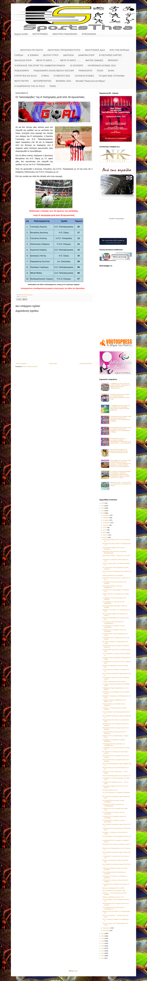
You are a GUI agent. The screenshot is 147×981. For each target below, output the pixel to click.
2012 (103, 955)
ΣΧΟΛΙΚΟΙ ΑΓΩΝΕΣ (84, 76)
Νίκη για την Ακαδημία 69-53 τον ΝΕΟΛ (113, 888)
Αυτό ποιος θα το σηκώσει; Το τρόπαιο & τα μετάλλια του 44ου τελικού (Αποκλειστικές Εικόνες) (119, 451)
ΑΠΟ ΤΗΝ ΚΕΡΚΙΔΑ (119, 50)
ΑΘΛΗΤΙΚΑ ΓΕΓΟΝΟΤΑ (31, 50)
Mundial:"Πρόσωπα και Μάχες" (91, 81)
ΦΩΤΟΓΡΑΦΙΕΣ (40, 34)
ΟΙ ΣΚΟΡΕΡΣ (76, 65)
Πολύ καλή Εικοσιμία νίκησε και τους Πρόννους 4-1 (116, 775)
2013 (103, 953)
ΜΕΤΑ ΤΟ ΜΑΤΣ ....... (70, 60)
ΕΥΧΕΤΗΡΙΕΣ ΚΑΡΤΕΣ (110, 55)
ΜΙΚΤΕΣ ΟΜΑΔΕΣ (94, 60)
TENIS (52, 86)
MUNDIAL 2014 (63, 81)
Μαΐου (105, 532)
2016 (103, 946)
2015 (103, 948)
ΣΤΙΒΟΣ (45, 76)
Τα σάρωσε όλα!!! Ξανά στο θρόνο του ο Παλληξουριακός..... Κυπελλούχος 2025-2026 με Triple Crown (119, 397)
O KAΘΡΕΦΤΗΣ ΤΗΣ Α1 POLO (29, 86)
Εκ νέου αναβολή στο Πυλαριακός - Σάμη (113, 890)
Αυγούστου (106, 525)
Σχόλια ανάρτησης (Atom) (30, 366)
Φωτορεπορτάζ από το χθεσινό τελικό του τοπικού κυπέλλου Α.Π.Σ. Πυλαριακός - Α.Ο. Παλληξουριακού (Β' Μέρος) (120, 419)
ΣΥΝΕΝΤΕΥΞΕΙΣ (62, 76)
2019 (103, 938)
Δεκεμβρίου (106, 515)
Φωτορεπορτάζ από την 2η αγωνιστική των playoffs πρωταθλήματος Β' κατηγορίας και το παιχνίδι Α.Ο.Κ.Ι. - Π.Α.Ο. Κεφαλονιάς (120, 441)
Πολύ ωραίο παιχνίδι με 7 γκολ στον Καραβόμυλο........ (112, 586)
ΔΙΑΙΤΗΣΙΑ (68, 55)
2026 (103, 503)
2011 (103, 958)
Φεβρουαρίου (107, 928)
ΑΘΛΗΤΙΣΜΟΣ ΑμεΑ (95, 50)
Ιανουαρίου (106, 930)
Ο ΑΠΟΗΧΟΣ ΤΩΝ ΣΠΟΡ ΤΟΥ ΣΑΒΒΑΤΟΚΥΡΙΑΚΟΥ (39, 65)
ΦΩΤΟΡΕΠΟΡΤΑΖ (42, 81)
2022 (103, 513)
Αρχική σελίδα (21, 34)
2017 (103, 943)
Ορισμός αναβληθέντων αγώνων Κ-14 (113, 897)
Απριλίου (105, 535)
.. (15, 50)
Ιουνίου (105, 530)
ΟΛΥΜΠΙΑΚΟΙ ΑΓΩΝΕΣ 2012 (102, 65)
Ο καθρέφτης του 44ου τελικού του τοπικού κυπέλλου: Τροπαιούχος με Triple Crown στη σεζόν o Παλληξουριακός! (120, 386)
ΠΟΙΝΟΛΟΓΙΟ (85, 70)
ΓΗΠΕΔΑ (18, 55)
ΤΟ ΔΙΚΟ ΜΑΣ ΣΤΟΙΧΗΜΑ (111, 76)
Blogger (75, 971)
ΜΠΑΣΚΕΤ (113, 60)
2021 (103, 933)
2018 (103, 941)
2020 (103, 936)
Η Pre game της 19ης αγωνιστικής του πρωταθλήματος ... (113, 622)
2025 (103, 505)
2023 (103, 510)
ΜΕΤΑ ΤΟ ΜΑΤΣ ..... (46, 60)
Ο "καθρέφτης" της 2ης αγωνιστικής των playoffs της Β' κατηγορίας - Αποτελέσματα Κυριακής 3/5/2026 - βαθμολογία (120, 408)
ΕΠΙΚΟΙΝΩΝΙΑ (89, 34)
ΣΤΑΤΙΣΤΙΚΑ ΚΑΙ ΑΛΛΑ (25, 76)
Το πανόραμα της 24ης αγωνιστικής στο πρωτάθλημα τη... (113, 744)
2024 (103, 508)
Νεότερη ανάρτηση (21, 363)
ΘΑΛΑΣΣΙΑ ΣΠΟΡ (23, 60)
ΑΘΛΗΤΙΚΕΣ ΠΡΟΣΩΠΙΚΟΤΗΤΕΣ (64, 50)
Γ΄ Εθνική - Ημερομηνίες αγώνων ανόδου (113, 681)
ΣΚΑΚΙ (111, 70)
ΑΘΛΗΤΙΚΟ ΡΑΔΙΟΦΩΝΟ (64, 34)
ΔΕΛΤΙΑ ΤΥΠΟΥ (51, 55)
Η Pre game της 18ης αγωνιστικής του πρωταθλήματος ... (113, 805)
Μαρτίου (105, 537)
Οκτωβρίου (106, 520)
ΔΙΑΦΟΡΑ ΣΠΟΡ (86, 55)
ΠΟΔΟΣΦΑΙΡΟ (21, 70)
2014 (103, 951)
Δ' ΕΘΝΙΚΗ (33, 55)
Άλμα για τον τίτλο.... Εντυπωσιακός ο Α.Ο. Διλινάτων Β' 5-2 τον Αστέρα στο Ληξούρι (120, 484)
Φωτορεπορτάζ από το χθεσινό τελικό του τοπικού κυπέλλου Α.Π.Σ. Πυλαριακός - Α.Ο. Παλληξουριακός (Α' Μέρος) (120, 430)
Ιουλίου (105, 527)
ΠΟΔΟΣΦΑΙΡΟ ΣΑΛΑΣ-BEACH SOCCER (54, 70)
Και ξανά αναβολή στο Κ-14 (110, 790)
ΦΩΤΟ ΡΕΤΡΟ (21, 81)
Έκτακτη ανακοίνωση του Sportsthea (112, 575)
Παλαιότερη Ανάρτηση (86, 363)
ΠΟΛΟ (100, 70)
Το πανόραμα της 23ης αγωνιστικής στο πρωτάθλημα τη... (113, 908)
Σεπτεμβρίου (106, 522)
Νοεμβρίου (106, 517)
